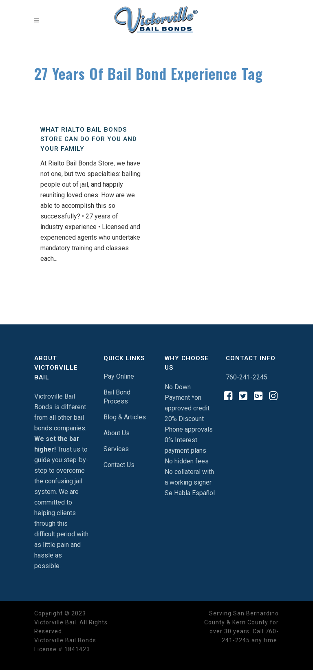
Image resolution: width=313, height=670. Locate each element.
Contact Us (119, 465)
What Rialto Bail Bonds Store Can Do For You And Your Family (88, 139)
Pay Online (119, 376)
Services (116, 449)
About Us (117, 433)
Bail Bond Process (117, 396)
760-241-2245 (246, 377)
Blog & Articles (125, 417)
